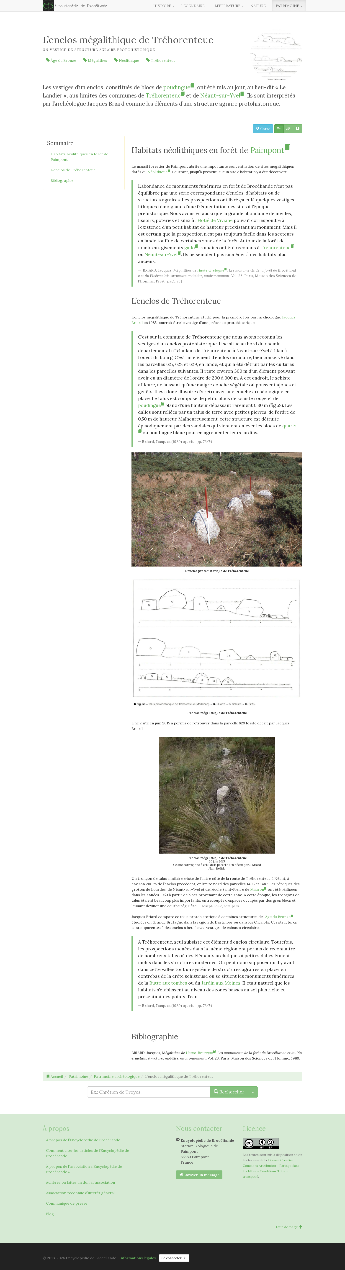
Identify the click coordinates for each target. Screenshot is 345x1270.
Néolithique (126, 60)
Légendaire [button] (194, 5)
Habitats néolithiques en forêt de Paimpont (79, 157)
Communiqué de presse (66, 1203)
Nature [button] (259, 5)
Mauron (258, 889)
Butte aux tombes (168, 983)
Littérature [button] (229, 5)
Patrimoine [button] (289, 5)
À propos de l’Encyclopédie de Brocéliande (83, 1140)
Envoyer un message (199, 1175)
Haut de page (288, 1227)
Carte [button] (263, 128)
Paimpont (270, 150)
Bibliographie (62, 180)
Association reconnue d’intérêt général (80, 1192)
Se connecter (174, 1258)
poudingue (178, 87)
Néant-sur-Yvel (222, 95)
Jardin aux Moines (220, 983)
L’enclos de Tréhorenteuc (73, 170)
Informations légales (137, 1258)
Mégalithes (95, 60)
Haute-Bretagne (212, 270)
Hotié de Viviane (215, 220)
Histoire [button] (163, 5)
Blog (50, 1213)
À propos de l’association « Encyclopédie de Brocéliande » (84, 1169)
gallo (191, 247)
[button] (279, 128)
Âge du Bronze (61, 60)
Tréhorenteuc (160, 60)
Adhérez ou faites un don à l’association (80, 1182)
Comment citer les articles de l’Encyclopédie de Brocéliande (87, 1153)
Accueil (54, 1076)
